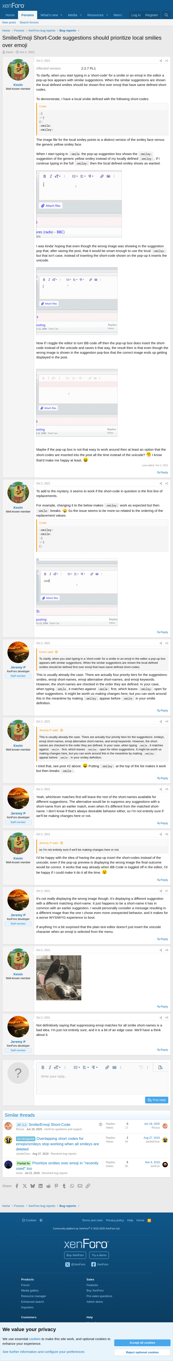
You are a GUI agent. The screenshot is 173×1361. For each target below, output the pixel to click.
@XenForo (75, 1264)
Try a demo (99, 1255)
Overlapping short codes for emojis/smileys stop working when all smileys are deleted (57, 1144)
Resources (95, 15)
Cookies (29, 1220)
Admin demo (94, 1301)
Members (121, 15)
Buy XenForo (75, 1255)
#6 (166, 834)
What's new (49, 15)
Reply (164, 472)
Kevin (10, 52)
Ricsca (20, 1129)
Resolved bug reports (63, 1153)
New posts (9, 22)
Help (130, 1220)
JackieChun (23, 1153)
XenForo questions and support (63, 1129)
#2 (166, 483)
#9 (166, 1017)
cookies (35, 1339)
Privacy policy (115, 1220)
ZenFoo (155, 1166)
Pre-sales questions (99, 1296)
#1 (166, 60)
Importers (27, 1307)
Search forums (29, 22)
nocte (19, 1173)
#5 (166, 789)
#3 (166, 643)
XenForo (99, 1264)
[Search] (166, 15)
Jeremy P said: (49, 730)
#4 (166, 721)
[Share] (161, 60)
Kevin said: (46, 652)
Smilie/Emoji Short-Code (49, 1125)
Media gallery (30, 1290)
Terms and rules (92, 1220)
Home (10, 15)
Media (72, 15)
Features (92, 1285)
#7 (166, 891)
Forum (25, 1285)
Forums (27, 15)
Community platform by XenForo (86, 1228)
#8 (166, 950)
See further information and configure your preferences (43, 1352)
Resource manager (33, 1296)
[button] (61, 15)
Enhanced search (32, 1301)
